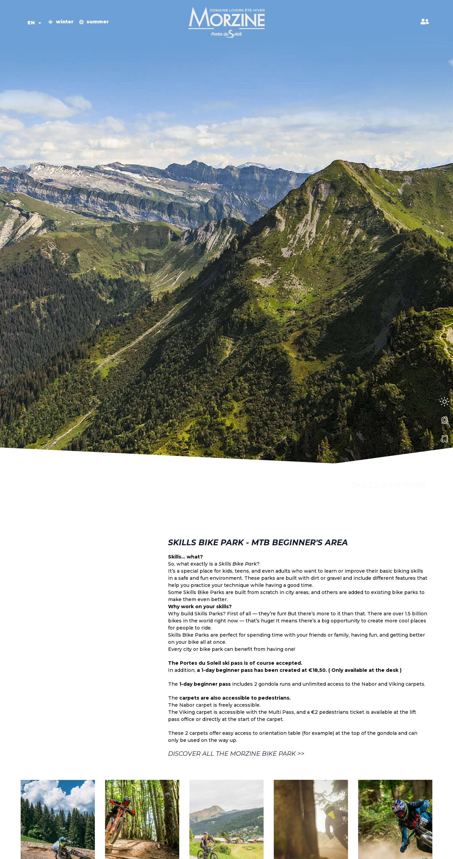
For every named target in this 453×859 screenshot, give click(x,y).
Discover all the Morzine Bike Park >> (236, 753)
